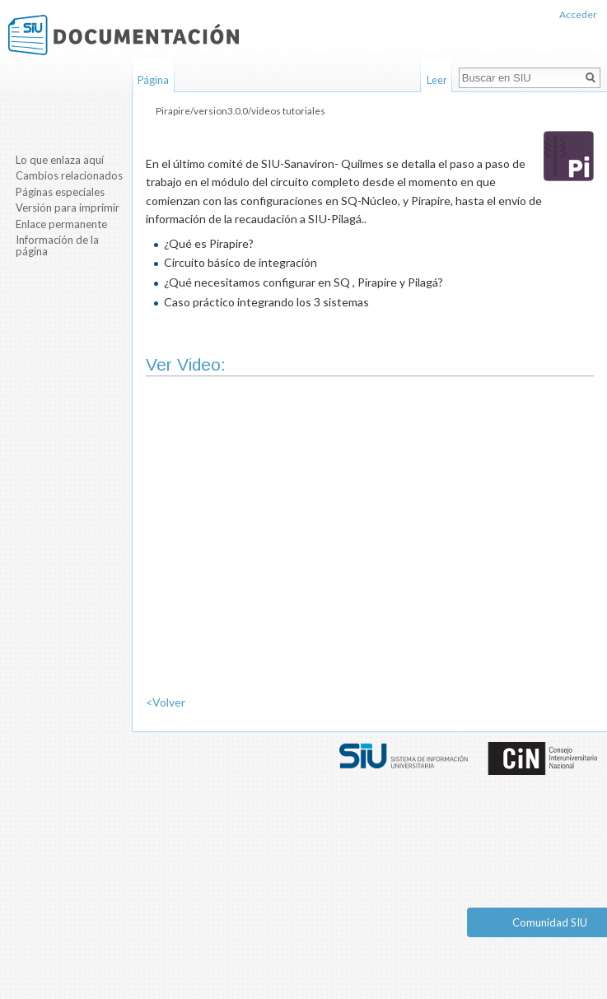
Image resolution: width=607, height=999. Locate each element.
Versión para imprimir (67, 207)
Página (153, 79)
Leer (437, 79)
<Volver (165, 702)
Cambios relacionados (69, 175)
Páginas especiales (60, 191)
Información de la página (57, 245)
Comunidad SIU (549, 922)
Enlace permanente (61, 224)
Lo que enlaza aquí (60, 159)
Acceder (578, 14)
